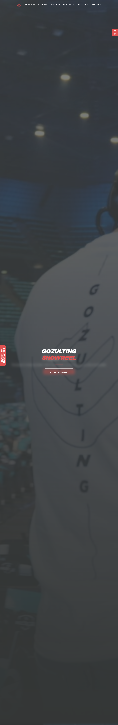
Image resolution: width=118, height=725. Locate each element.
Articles (82, 4)
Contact (96, 4)
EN (115, 34)
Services (30, 4)
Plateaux (69, 4)
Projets (55, 4)
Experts (43, 4)
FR (115, 31)
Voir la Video (59, 372)
